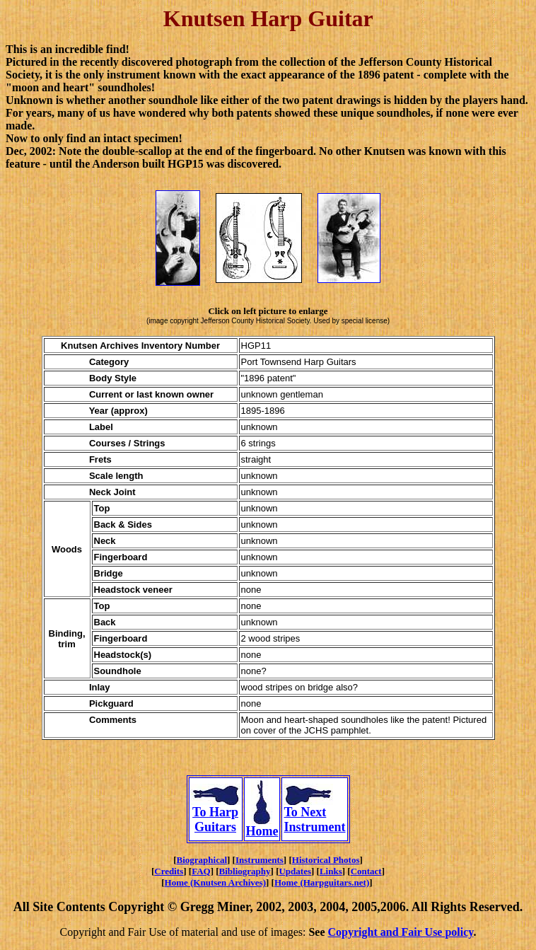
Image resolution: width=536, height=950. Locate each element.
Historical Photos (326, 860)
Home (262, 825)
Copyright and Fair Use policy (401, 932)
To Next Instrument (314, 814)
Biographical (202, 860)
